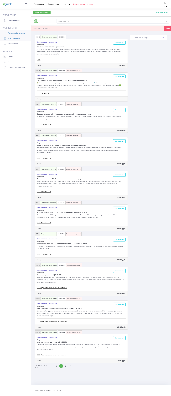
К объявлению (119, 43)
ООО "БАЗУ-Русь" (43, 93)
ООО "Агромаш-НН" (44, 124)
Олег (38, 60)
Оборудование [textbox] (63, 21)
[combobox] (113, 21)
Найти (168, 28)
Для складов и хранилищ (47, 42)
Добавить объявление (42, 12)
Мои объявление (161, 12)
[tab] (148, 37)
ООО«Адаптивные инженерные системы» (52, 288)
